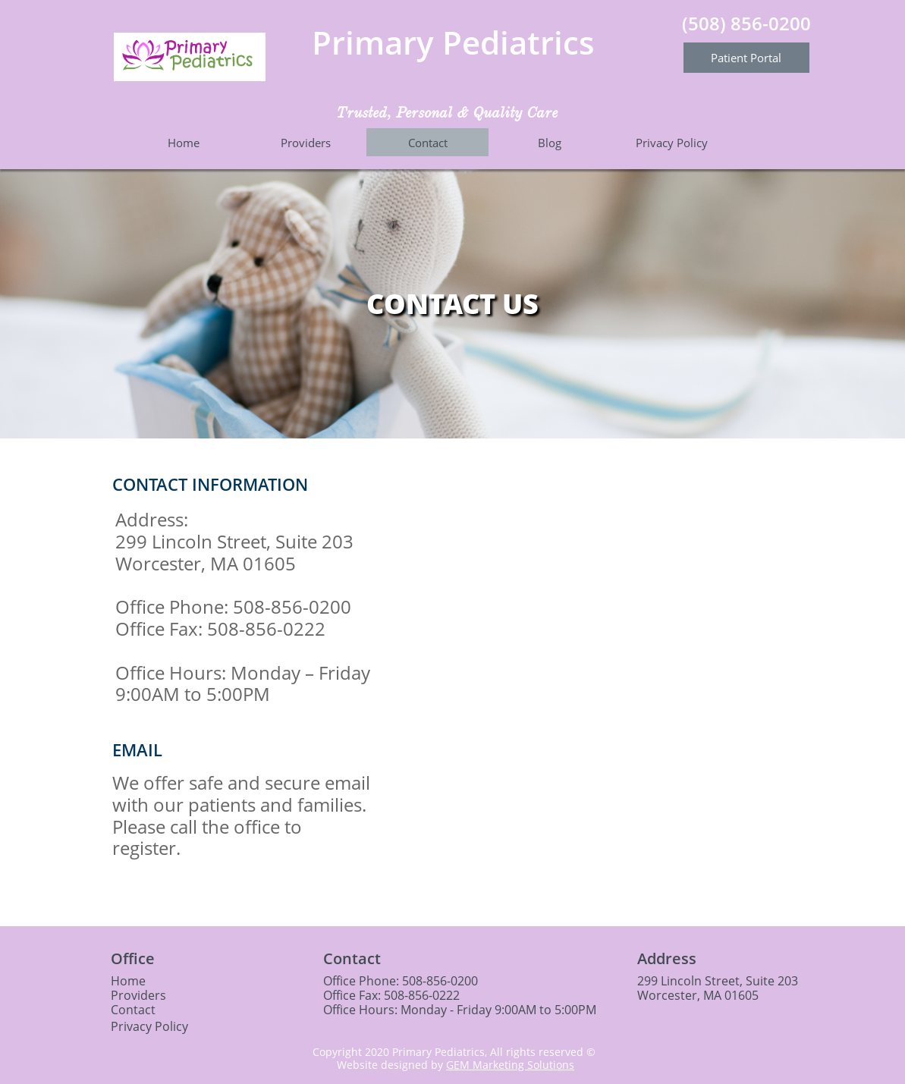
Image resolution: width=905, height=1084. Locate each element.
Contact (133, 1009)
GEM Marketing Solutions (510, 1064)
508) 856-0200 (749, 23)
